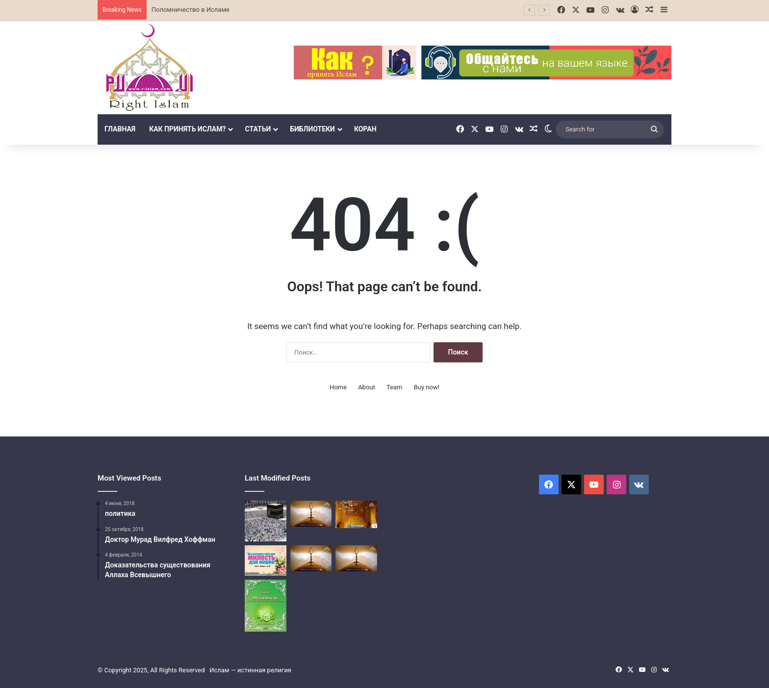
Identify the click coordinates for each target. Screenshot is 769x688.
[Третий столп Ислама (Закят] (311, 514)
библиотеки (312, 129)
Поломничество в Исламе (191, 9)
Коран (365, 129)
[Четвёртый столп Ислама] (356, 514)
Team (394, 387)
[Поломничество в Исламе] (265, 521)
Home (338, 387)
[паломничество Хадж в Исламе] (311, 558)
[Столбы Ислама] (265, 560)
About (366, 387)
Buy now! (426, 387)
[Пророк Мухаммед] (265, 606)
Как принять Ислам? (187, 129)
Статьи (258, 129)
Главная (119, 129)
